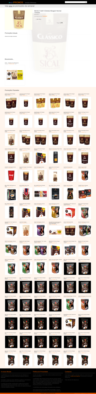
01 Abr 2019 (68, 132)
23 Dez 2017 (38, 95)
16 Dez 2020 (68, 279)
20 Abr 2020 (24, 260)
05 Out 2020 (24, 95)
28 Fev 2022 (9, 132)
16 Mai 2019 (82, 95)
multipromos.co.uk (90, 393)
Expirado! (45, 16)
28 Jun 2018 (68, 95)
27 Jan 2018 (53, 95)
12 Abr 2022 (38, 352)
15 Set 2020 (68, 261)
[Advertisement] (77, 17)
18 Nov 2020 (39, 279)
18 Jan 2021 (53, 204)
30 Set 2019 (9, 95)
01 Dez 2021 (9, 334)
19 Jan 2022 (39, 334)
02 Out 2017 (38, 150)
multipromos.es (84, 393)
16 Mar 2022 (9, 352)
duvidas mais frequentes (75, 376)
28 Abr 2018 (24, 132)
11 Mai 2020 (53, 260)
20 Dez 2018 (53, 132)
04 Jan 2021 (9, 149)
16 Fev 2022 (68, 334)
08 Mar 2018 (68, 149)
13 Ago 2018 (38, 132)
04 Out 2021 (68, 205)
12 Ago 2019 (83, 132)
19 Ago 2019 (9, 261)
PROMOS (18, 2)
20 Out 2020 (9, 279)
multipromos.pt (77, 393)
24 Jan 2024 (53, 224)
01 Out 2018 (24, 205)
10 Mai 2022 (68, 352)
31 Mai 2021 (82, 150)
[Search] (86, 2)
